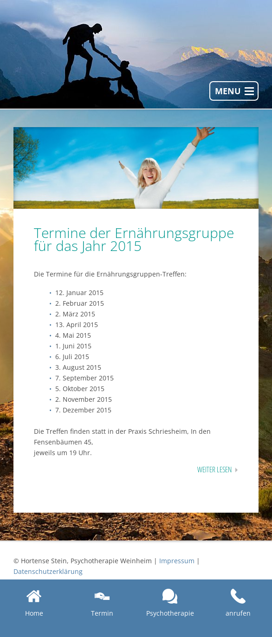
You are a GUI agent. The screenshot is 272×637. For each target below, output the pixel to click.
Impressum (176, 560)
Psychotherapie (170, 603)
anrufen (238, 603)
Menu (228, 91)
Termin (102, 603)
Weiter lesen (214, 469)
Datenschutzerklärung (48, 571)
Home (34, 603)
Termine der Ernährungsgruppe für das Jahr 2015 (134, 239)
